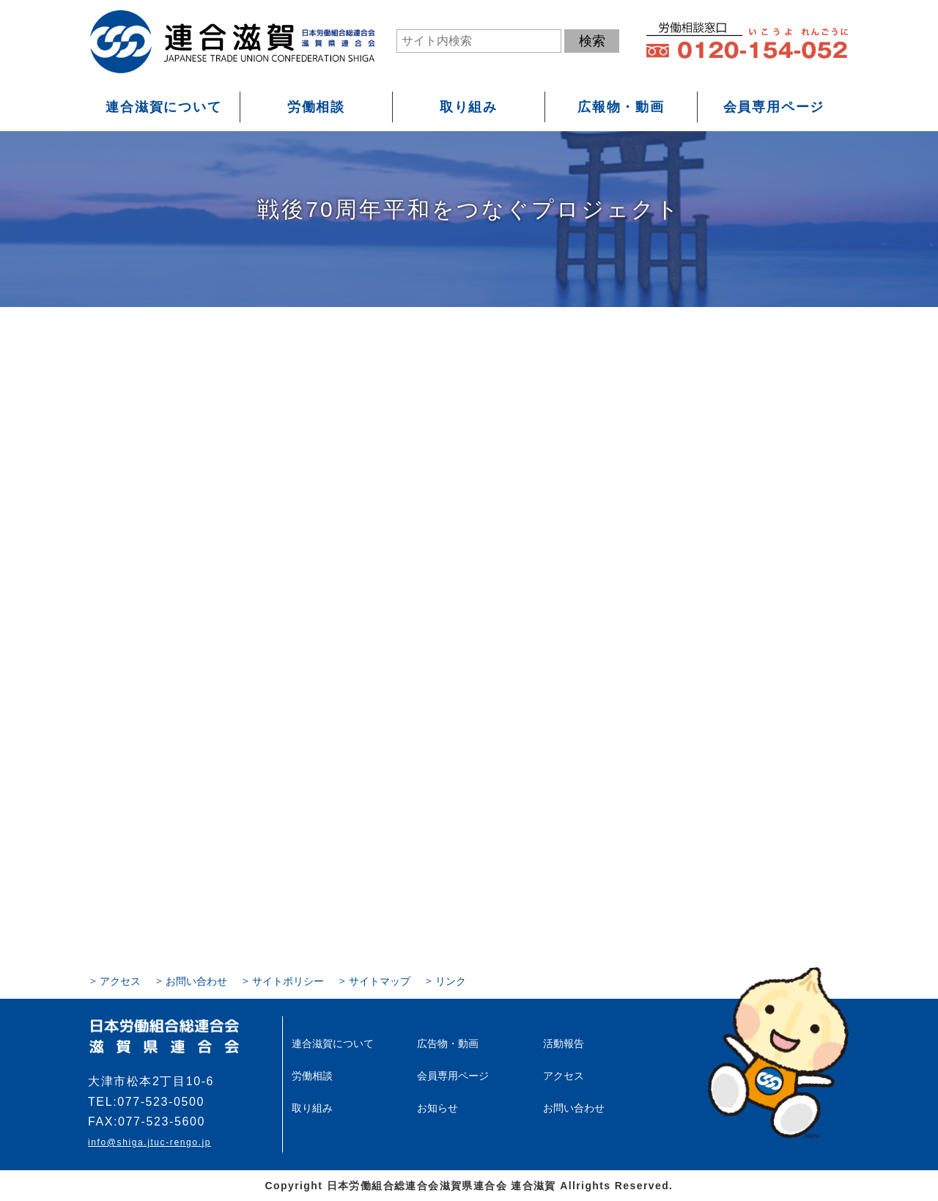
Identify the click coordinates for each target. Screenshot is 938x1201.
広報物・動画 (621, 107)
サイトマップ (379, 981)
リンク (450, 981)
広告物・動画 (448, 1043)
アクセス (120, 981)
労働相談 (316, 107)
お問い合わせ (196, 981)
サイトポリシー (288, 981)
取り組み (469, 107)
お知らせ (437, 1108)
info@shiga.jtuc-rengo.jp (149, 1142)
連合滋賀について (163, 107)
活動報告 (563, 1043)
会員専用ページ (774, 107)
